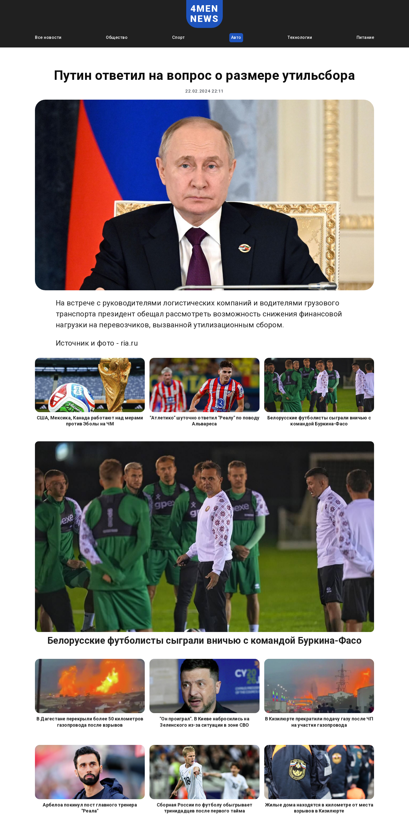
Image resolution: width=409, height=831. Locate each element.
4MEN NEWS (204, 13)
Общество (117, 37)
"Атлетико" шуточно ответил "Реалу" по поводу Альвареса (204, 420)
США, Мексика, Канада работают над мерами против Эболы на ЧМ (90, 420)
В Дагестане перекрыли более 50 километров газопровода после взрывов (90, 721)
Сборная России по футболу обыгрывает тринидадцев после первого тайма (204, 808)
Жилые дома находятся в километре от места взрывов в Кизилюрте (319, 808)
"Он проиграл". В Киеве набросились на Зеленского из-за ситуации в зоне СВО (204, 721)
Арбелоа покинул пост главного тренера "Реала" (90, 808)
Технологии (299, 37)
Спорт (178, 37)
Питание (365, 37)
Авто (236, 37)
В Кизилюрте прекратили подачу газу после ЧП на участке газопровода (319, 721)
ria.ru (129, 343)
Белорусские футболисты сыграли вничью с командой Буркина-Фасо (319, 420)
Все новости (48, 37)
